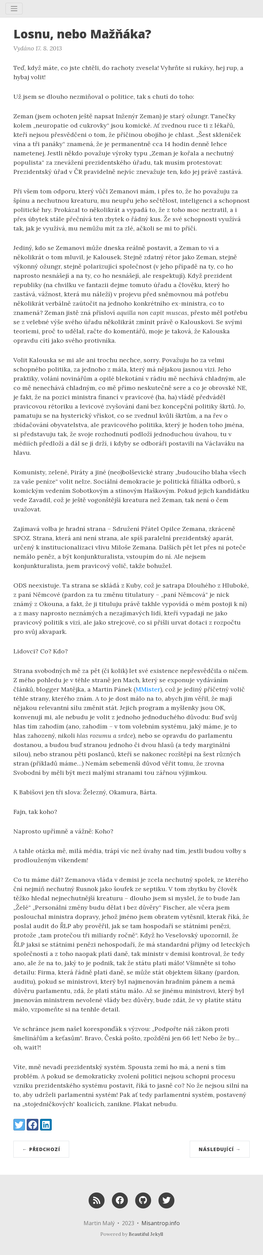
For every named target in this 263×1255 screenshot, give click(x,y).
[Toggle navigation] (14, 8)
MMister (148, 689)
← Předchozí (41, 1149)
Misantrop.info (160, 1223)
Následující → (220, 1149)
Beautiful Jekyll (146, 1234)
